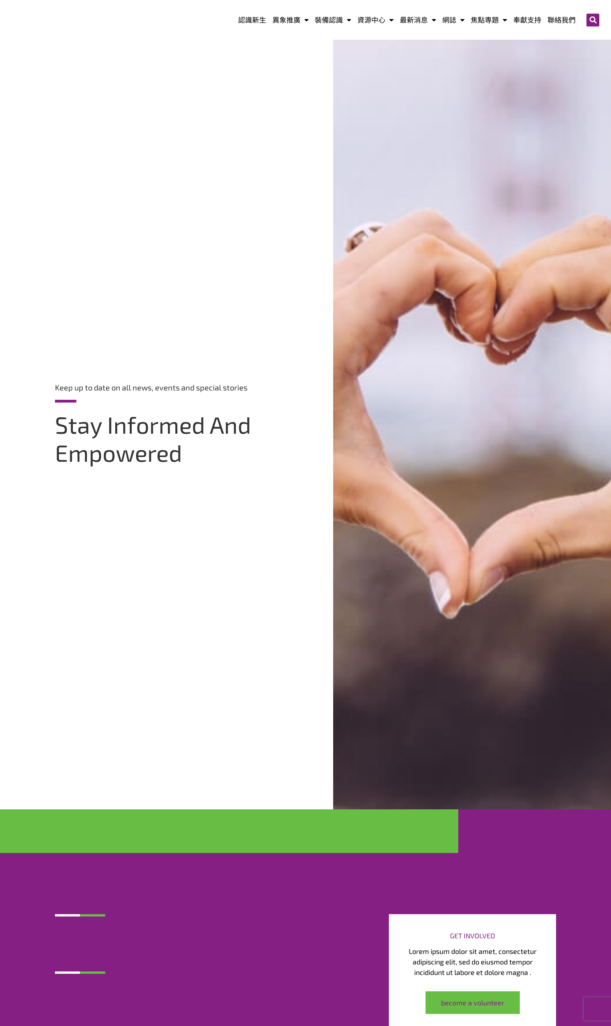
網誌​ (453, 20)
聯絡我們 (561, 20)
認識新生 (252, 20)
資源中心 (375, 20)
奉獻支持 (527, 20)
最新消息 (418, 20)
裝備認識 (333, 20)
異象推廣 (290, 20)
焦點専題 (489, 20)
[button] (592, 20)
